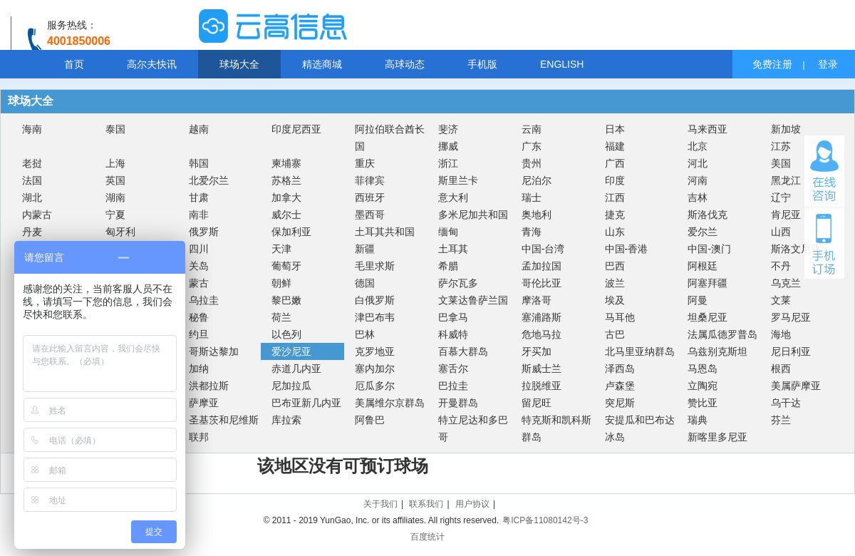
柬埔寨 (286, 163)
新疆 (365, 248)
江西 (615, 197)
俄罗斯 (204, 231)
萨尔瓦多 (458, 283)
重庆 (365, 163)
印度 (615, 180)
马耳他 (620, 317)
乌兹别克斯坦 (717, 351)
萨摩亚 (204, 402)
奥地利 (536, 214)
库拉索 (286, 420)
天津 (281, 248)
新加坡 (786, 129)
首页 (74, 64)
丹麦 (32, 231)
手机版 (482, 64)
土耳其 (453, 248)
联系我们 (426, 504)
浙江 (448, 163)
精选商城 (322, 64)
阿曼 (698, 300)
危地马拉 (541, 334)
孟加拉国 (541, 266)
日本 (615, 129)
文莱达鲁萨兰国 (473, 300)
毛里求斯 (375, 266)
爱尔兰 (702, 231)
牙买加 (536, 351)
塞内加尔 (375, 368)
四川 (199, 248)
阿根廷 (702, 266)
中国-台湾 (543, 248)
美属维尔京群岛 (390, 402)
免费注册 (772, 64)
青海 (532, 231)
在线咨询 (824, 171)
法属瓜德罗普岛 (722, 334)
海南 (32, 129)
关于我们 (380, 504)
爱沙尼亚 (291, 351)
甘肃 (199, 197)
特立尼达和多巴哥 (473, 428)
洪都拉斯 (209, 385)
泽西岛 (620, 368)
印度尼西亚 (296, 129)
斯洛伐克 (707, 214)
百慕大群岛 (463, 351)
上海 (115, 163)
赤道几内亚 (296, 368)
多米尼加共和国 (473, 214)
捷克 (615, 214)
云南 (532, 129)
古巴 (615, 334)
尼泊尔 (536, 180)
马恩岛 (702, 368)
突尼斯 (620, 402)
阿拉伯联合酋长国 (390, 137)
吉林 (698, 197)
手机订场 (824, 243)
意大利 (453, 197)
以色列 (286, 334)
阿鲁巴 (370, 420)
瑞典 (698, 420)
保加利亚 (291, 231)
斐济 (448, 129)
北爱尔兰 (209, 180)
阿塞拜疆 (707, 283)
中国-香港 (626, 248)
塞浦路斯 (541, 317)
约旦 (199, 334)
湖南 (115, 197)
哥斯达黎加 (214, 351)
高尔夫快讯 (152, 64)
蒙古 (199, 283)
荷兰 (281, 317)
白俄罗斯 (375, 300)
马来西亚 (707, 129)
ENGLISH (562, 64)
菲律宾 (370, 180)
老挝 (32, 163)
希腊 (448, 266)
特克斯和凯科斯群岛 (556, 428)
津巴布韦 (375, 317)
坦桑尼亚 (707, 317)
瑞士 (532, 197)
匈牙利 (120, 231)
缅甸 (448, 231)
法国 (32, 180)
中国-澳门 (709, 248)
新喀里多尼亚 (717, 437)
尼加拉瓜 (291, 385)
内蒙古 (37, 214)
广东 (532, 146)
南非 (199, 214)
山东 (615, 231)
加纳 (199, 368)
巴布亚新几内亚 (306, 402)
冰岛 (615, 437)
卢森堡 (620, 385)
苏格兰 (286, 180)
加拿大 (286, 197)
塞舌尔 (453, 368)
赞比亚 (702, 402)
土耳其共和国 (385, 231)
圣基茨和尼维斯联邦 (224, 428)
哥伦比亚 (541, 283)
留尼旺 (536, 402)
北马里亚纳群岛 (640, 351)
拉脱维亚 (541, 385)
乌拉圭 (204, 300)
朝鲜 (281, 283)
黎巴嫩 (286, 300)
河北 (698, 163)
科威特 (453, 334)
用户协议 (472, 504)
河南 (698, 180)
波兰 (615, 283)
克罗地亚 (375, 351)
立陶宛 (702, 385)
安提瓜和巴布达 (640, 420)
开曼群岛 (458, 402)
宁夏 (115, 214)
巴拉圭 (453, 385)
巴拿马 (453, 317)
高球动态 (405, 64)
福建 (615, 146)
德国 (365, 283)
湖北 (32, 197)
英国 (115, 180)
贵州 (532, 163)
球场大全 (239, 64)
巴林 (365, 334)
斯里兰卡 (458, 180)
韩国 (199, 163)
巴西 (615, 266)
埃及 (615, 300)
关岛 (199, 266)
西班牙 (370, 197)
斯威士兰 (541, 368)
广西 (615, 163)
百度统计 (427, 537)
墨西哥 (370, 214)
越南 (199, 129)
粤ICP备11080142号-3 (545, 520)
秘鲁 (199, 317)
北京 (698, 146)
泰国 (115, 129)
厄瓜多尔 (375, 385)
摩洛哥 (536, 300)
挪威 (448, 146)
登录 (828, 64)
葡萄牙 (286, 266)
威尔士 (286, 214)
